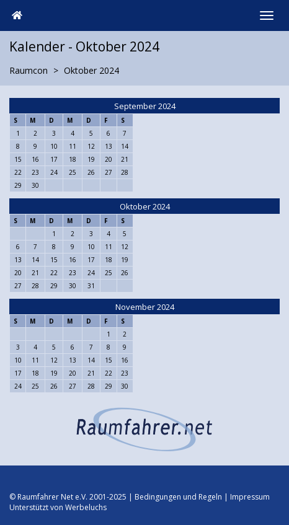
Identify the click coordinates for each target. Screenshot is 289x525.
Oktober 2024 (145, 206)
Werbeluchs (86, 507)
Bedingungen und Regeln (178, 497)
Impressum (250, 497)
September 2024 (145, 106)
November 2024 (144, 306)
